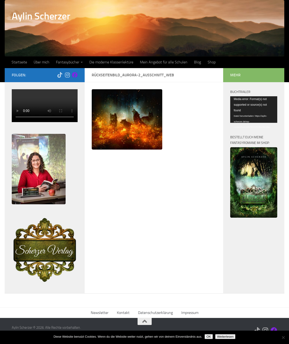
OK (208, 336)
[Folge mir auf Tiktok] (60, 75)
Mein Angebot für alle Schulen (163, 62)
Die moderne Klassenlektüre (111, 62)
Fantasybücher (67, 62)
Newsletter (99, 312)
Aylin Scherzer (41, 16)
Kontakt (123, 312)
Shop (212, 62)
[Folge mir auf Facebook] (75, 75)
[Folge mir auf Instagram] (67, 75)
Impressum (189, 312)
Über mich (41, 62)
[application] (253, 109)
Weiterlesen (225, 336)
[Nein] (283, 337)
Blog (197, 62)
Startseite (19, 62)
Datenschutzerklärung (155, 312)
